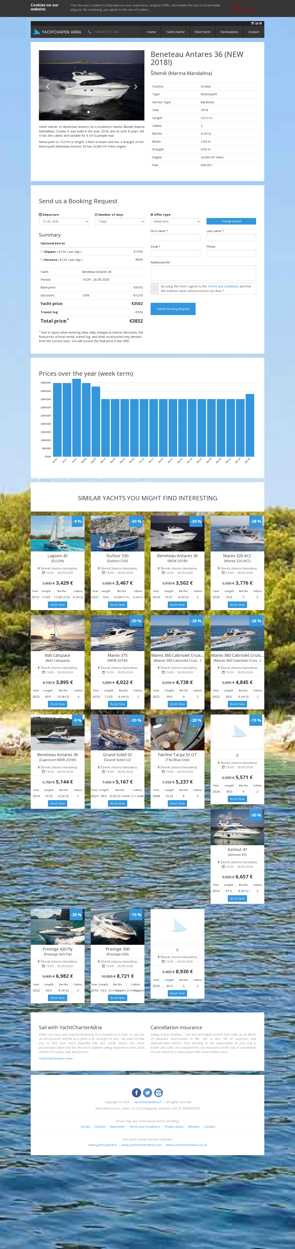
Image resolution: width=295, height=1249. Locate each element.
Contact (253, 32)
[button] (47, 85)
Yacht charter (175, 32)
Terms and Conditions (223, 286)
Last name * (215, 231)
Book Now (57, 605)
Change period (231, 221)
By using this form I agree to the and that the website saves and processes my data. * (206, 288)
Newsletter (117, 1126)
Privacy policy (174, 1126)
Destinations (229, 32)
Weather (194, 1126)
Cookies (99, 1126)
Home (151, 32)
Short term (202, 32)
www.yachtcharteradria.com (141, 1145)
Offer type (160, 214)
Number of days (109, 214)
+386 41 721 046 (106, 32)
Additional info (160, 262)
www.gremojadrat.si (102, 1145)
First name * (159, 231)
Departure (49, 214)
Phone (211, 246)
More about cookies (243, 10)
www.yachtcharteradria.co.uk (186, 1145)
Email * (155, 246)
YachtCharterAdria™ (147, 1102)
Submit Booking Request (173, 309)
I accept (236, 5)
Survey (85, 1126)
